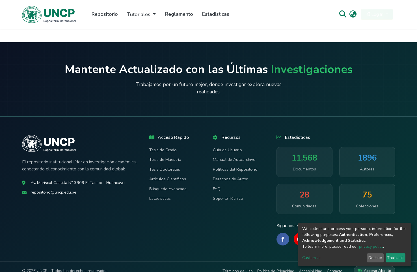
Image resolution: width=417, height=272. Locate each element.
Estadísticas (160, 198)
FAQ (217, 189)
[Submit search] (342, 14)
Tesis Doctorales (164, 169)
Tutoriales (139, 14)
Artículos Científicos (167, 179)
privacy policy (371, 246)
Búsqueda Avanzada (168, 189)
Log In (375, 14)
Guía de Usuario (227, 150)
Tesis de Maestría (165, 159)
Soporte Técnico (228, 198)
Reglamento (179, 14)
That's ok (395, 257)
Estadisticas (215, 14)
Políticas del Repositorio (235, 169)
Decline (375, 257)
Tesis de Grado (163, 150)
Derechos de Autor (230, 179)
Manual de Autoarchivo (234, 159)
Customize (311, 257)
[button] (352, 14)
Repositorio (105, 14)
